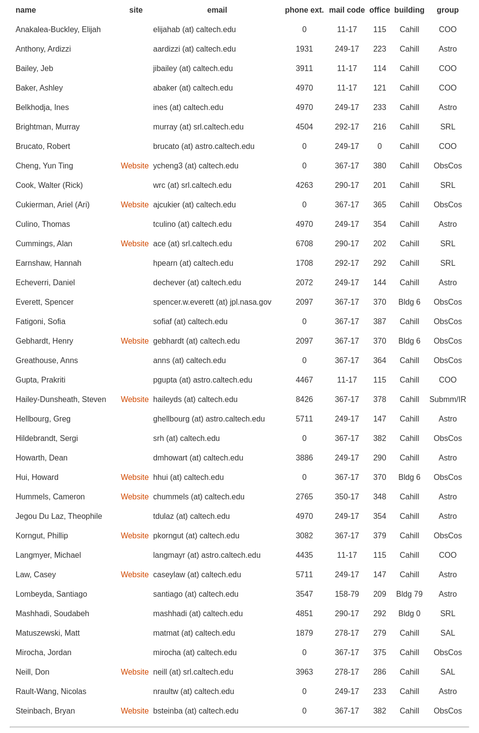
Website (135, 166)
